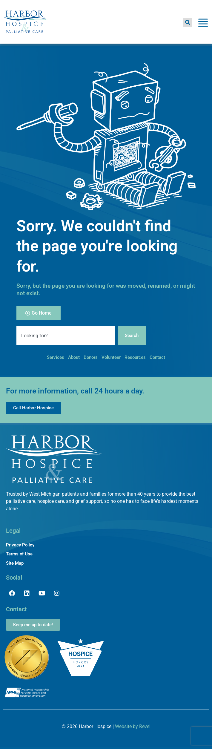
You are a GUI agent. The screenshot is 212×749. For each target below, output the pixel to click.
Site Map (15, 563)
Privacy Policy (20, 545)
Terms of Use (19, 554)
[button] (187, 22)
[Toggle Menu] (203, 24)
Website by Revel (132, 726)
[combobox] (65, 335)
